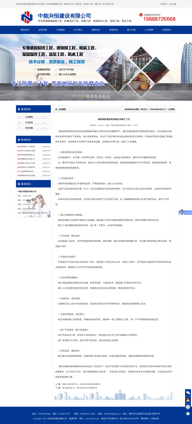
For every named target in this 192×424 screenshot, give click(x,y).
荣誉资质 (113, 30)
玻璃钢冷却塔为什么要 (27, 163)
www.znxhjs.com (92, 418)
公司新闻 (29, 117)
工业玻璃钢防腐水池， (27, 171)
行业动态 (29, 122)
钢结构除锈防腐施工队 (27, 155)
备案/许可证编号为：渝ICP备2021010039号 (120, 418)
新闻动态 (96, 30)
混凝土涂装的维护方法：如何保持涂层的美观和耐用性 (81, 384)
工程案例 (60, 30)
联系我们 (167, 30)
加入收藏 (173, 4)
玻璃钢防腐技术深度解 (27, 175)
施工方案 (131, 30)
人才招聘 (149, 30)
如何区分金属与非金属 (27, 151)
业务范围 (42, 30)
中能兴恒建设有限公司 (30, 4)
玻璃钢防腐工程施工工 (27, 159)
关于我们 (78, 30)
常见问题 (29, 128)
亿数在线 (155, 418)
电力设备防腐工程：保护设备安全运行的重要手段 (79, 388)
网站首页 (25, 30)
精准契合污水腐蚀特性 (27, 167)
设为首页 (164, 4)
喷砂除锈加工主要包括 (27, 146)
